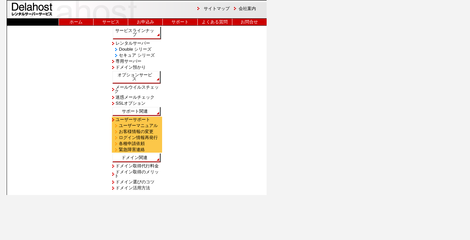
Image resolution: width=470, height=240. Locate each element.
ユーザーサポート (132, 119)
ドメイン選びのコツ (135, 181)
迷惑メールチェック (135, 97)
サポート (180, 21)
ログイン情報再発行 (138, 137)
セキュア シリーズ (136, 55)
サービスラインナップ (134, 32)
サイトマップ (217, 8)
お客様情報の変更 (136, 131)
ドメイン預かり (130, 67)
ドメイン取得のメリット (137, 173)
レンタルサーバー (132, 43)
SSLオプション (130, 103)
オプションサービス (134, 76)
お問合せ (249, 21)
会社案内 (247, 8)
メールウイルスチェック (137, 89)
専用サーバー (128, 61)
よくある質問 (215, 21)
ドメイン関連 (134, 157)
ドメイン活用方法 (132, 187)
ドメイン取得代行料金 (137, 165)
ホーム (76, 21)
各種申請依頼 (131, 143)
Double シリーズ (135, 49)
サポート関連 (134, 111)
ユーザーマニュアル (138, 125)
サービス (110, 21)
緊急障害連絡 (131, 149)
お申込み (145, 21)
